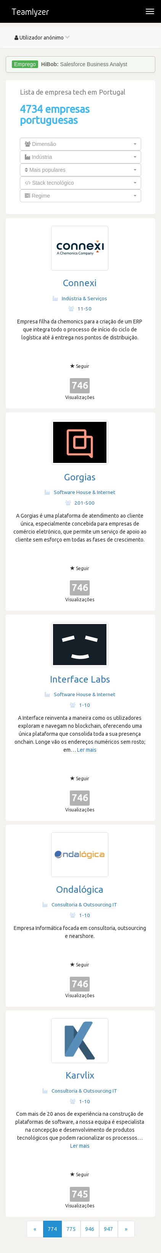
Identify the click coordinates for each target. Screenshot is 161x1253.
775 (71, 1229)
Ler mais (87, 750)
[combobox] (80, 144)
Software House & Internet (80, 492)
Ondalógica (79, 889)
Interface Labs (80, 679)
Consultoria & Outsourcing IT (79, 904)
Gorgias (79, 477)
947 (108, 1229)
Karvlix (80, 1075)
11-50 (80, 309)
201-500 (80, 503)
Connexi (80, 283)
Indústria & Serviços (80, 298)
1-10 (80, 705)
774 (52, 1229)
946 (89, 1229)
